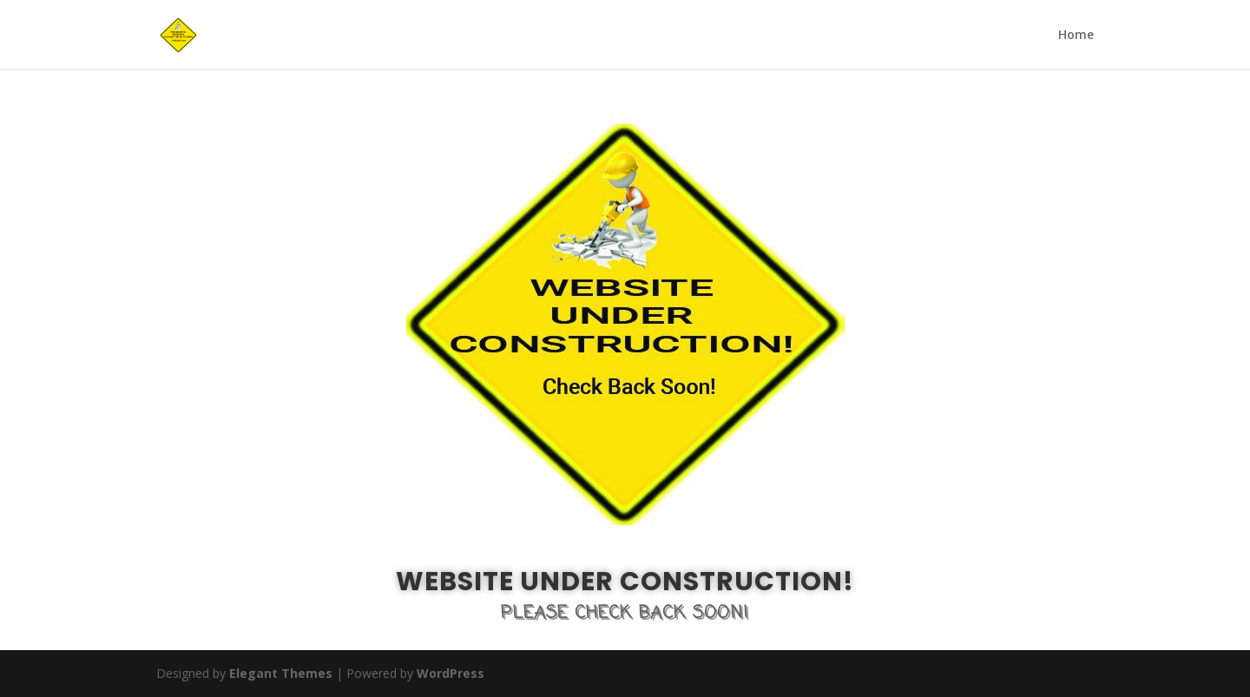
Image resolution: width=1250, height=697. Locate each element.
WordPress (450, 673)
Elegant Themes (280, 673)
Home (1076, 36)
